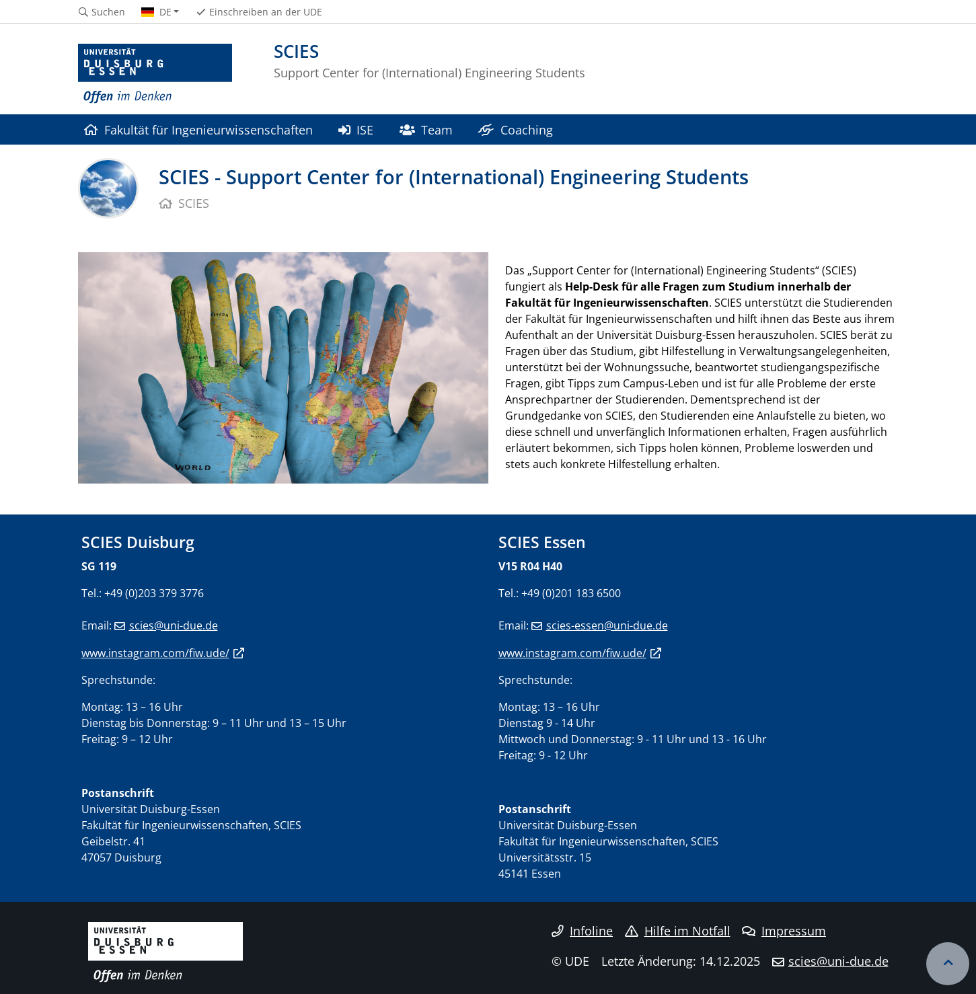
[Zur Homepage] (155, 74)
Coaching (515, 129)
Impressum (784, 931)
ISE (355, 129)
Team (426, 129)
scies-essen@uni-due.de (607, 625)
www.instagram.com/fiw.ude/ (155, 653)
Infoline (582, 931)
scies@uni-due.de (173, 625)
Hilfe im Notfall (677, 931)
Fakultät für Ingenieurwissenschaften (198, 129)
